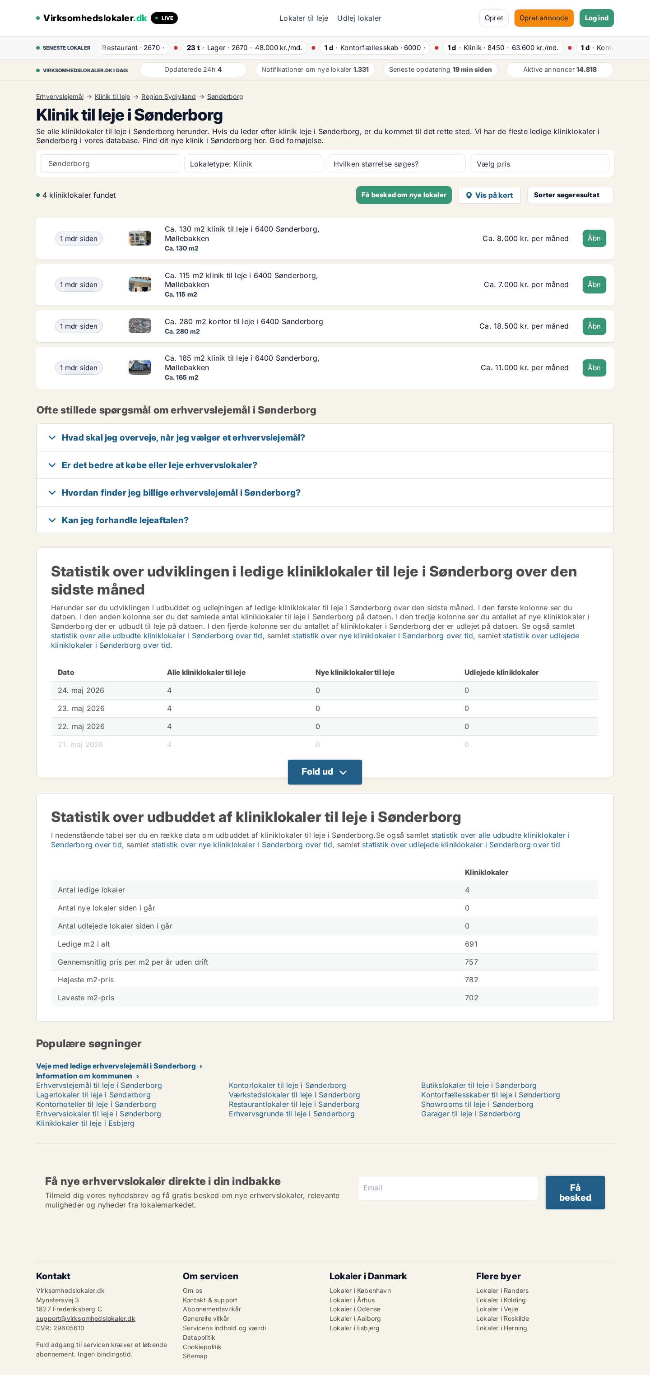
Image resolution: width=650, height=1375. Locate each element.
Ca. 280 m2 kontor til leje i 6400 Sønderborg (244, 321)
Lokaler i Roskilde (502, 1318)
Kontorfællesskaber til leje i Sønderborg (490, 1094)
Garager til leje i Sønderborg (470, 1113)
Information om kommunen (84, 1075)
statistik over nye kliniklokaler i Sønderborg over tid (382, 635)
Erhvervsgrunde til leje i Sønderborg (292, 1113)
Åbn (594, 238)
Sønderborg (225, 96)
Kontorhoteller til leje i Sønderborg (96, 1104)
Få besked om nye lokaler (404, 194)
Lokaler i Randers (502, 1290)
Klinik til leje (112, 96)
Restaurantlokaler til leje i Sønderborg (294, 1104)
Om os (192, 1290)
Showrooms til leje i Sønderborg (477, 1104)
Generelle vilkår (206, 1318)
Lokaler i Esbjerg (355, 1328)
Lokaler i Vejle (497, 1309)
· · (130, 47)
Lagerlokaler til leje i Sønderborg (93, 1094)
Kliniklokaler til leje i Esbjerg (85, 1123)
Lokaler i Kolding (501, 1300)
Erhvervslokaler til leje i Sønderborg (98, 1113)
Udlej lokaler (359, 18)
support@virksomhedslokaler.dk (85, 1318)
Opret (494, 18)
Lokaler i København (360, 1290)
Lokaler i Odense (355, 1309)
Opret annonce (544, 18)
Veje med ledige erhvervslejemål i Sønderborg (116, 1065)
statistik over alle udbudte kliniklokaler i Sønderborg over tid (157, 635)
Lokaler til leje (303, 18)
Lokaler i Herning (501, 1328)
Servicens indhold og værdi (224, 1328)
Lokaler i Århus (352, 1300)
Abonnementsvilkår (212, 1309)
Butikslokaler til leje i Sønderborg (479, 1085)
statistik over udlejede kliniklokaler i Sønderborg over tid (461, 844)
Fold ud (317, 771)
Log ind (596, 18)
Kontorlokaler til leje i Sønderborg (288, 1085)
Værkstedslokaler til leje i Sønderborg (295, 1094)
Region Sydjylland (168, 96)
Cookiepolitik (202, 1347)
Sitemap (195, 1356)
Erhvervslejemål (60, 96)
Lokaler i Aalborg (355, 1318)
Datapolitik (199, 1337)
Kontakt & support (210, 1300)
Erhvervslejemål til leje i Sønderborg (99, 1085)
